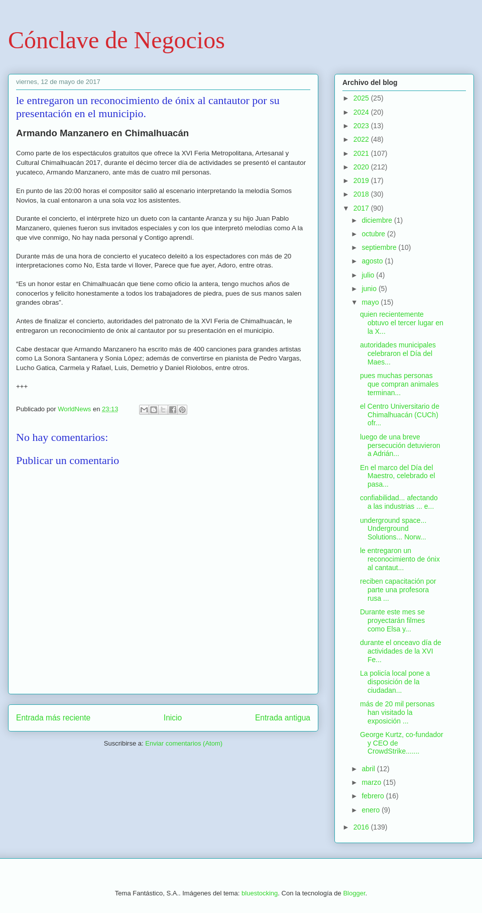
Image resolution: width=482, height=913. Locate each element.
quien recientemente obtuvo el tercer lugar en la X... (401, 322)
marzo (372, 782)
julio (369, 275)
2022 (362, 139)
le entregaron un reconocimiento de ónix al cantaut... (400, 559)
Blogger (354, 893)
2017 (362, 208)
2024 (362, 112)
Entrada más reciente (53, 717)
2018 (362, 194)
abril (369, 769)
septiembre (380, 247)
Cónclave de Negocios (116, 40)
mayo (371, 302)
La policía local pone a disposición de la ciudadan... (395, 681)
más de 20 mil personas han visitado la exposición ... (397, 712)
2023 (362, 126)
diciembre (378, 220)
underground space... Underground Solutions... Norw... (393, 528)
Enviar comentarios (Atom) (183, 743)
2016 (362, 827)
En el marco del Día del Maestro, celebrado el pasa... (397, 476)
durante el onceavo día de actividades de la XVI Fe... (400, 651)
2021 (362, 153)
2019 (362, 180)
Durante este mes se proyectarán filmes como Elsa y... (392, 620)
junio (370, 289)
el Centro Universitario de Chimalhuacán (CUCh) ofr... (399, 414)
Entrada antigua (282, 717)
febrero (374, 796)
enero (372, 810)
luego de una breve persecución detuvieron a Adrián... (400, 445)
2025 (362, 98)
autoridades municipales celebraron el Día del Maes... (398, 353)
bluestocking (260, 893)
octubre (374, 234)
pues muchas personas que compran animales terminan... (399, 384)
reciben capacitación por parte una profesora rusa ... (398, 589)
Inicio (173, 717)
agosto (373, 261)
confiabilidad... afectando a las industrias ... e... (399, 502)
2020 (362, 167)
